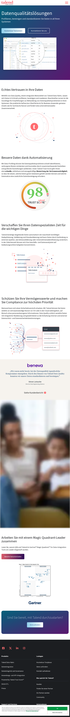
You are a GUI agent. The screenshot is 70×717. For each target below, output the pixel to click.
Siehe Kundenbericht (33, 392)
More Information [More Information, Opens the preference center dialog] (57, 712)
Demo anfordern (35, 625)
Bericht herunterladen (12, 556)
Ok (57, 708)
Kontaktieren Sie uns (39, 31)
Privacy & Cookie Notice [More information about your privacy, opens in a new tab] (32, 710)
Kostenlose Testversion (13, 31)
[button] (67, 3)
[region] (34, 711)
